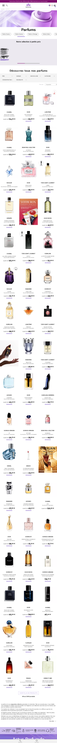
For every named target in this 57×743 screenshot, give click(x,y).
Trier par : (41, 93)
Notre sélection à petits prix (28, 41)
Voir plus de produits (28, 701)
